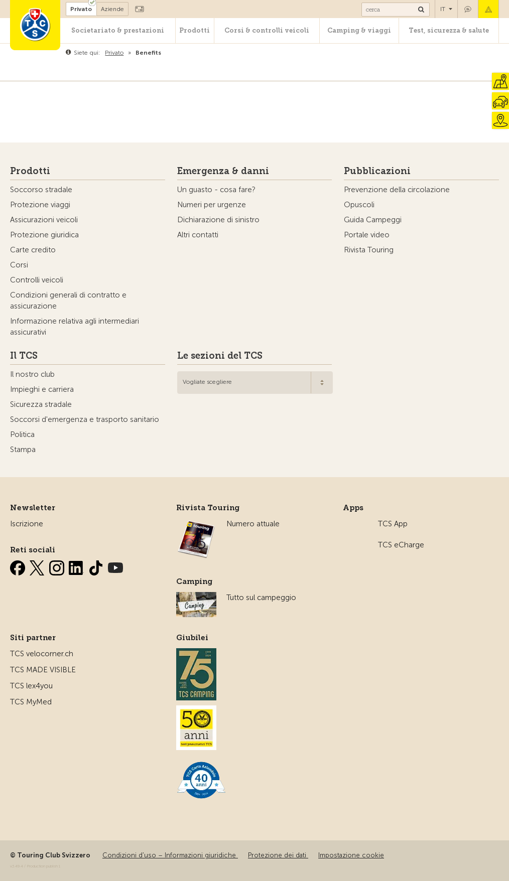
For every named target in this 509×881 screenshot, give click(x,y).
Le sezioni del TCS (220, 355)
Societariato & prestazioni (117, 30)
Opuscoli (359, 204)
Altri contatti (197, 234)
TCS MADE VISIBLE (43, 669)
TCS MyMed (31, 701)
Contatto (468, 9)
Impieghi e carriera (42, 389)
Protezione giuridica (44, 234)
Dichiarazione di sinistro (218, 219)
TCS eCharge (401, 544)
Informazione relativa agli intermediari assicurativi (74, 327)
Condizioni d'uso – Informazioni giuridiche (170, 855)
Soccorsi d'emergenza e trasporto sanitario (84, 419)
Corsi (19, 264)
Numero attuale (253, 523)
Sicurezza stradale (41, 404)
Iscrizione (26, 523)
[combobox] (255, 382)
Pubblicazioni (377, 171)
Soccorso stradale (41, 189)
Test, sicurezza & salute (449, 30)
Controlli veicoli (36, 279)
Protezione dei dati (278, 855)
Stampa (23, 449)
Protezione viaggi (40, 204)
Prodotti (194, 30)
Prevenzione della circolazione (397, 189)
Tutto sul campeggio (261, 597)
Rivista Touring (369, 249)
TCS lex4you (31, 685)
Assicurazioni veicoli (44, 219)
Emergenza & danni (488, 9)
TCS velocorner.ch (41, 653)
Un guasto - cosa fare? (216, 189)
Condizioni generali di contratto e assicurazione (68, 300)
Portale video (367, 234)
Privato (81, 9)
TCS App (393, 523)
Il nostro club (32, 374)
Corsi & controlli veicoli (266, 30)
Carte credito (33, 249)
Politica (22, 434)
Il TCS (24, 355)
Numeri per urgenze (211, 204)
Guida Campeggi (373, 219)
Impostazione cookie (351, 855)
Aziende (112, 9)
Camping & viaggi (359, 30)
